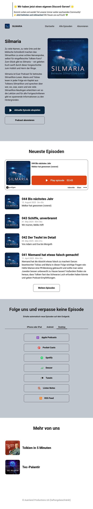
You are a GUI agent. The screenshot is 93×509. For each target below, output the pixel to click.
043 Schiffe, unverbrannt (39, 218)
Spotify (49, 358)
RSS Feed (49, 398)
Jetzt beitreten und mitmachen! (30, 15)
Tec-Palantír (31, 467)
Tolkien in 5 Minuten (36, 448)
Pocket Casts (49, 347)
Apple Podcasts (49, 337)
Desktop (61, 327)
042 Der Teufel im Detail (39, 237)
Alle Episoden (65, 26)
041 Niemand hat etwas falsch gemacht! (50, 255)
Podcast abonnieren (25, 120)
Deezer (49, 368)
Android (50, 327)
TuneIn (49, 378)
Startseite (49, 26)
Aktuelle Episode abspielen (25, 110)
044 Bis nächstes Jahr (37, 199)
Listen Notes (49, 388)
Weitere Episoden (46, 288)
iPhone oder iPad (34, 327)
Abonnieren (82, 26)
